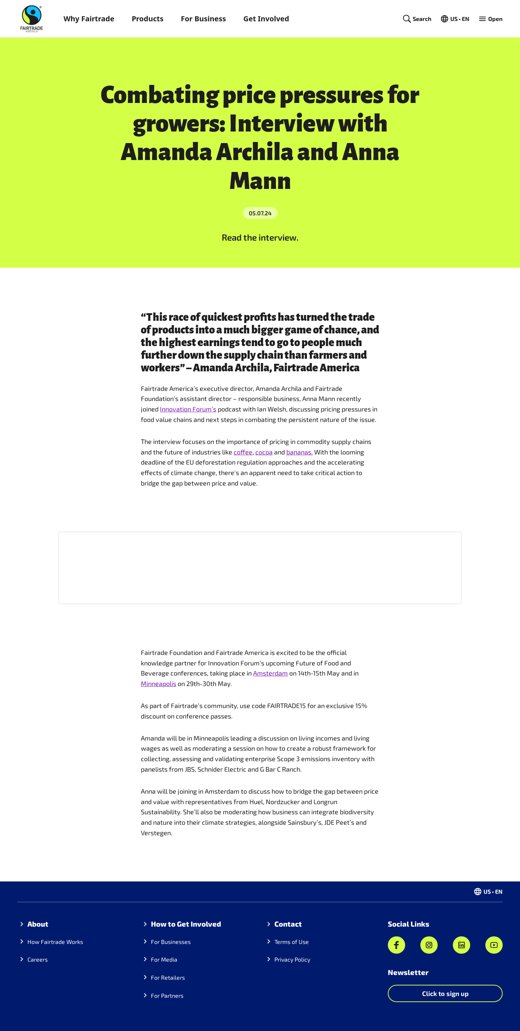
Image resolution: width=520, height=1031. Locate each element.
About (37, 924)
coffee (243, 452)
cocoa (264, 452)
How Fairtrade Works (55, 941)
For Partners (167, 995)
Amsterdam (270, 673)
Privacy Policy (292, 959)
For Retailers (168, 977)
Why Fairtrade (89, 18)
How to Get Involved (186, 924)
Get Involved (266, 18)
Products (148, 18)
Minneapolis (158, 683)
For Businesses (171, 941)
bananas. (299, 452)
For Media (164, 959)
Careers (37, 959)
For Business (203, 18)
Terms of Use (291, 941)
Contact (288, 924)
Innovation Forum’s (188, 409)
